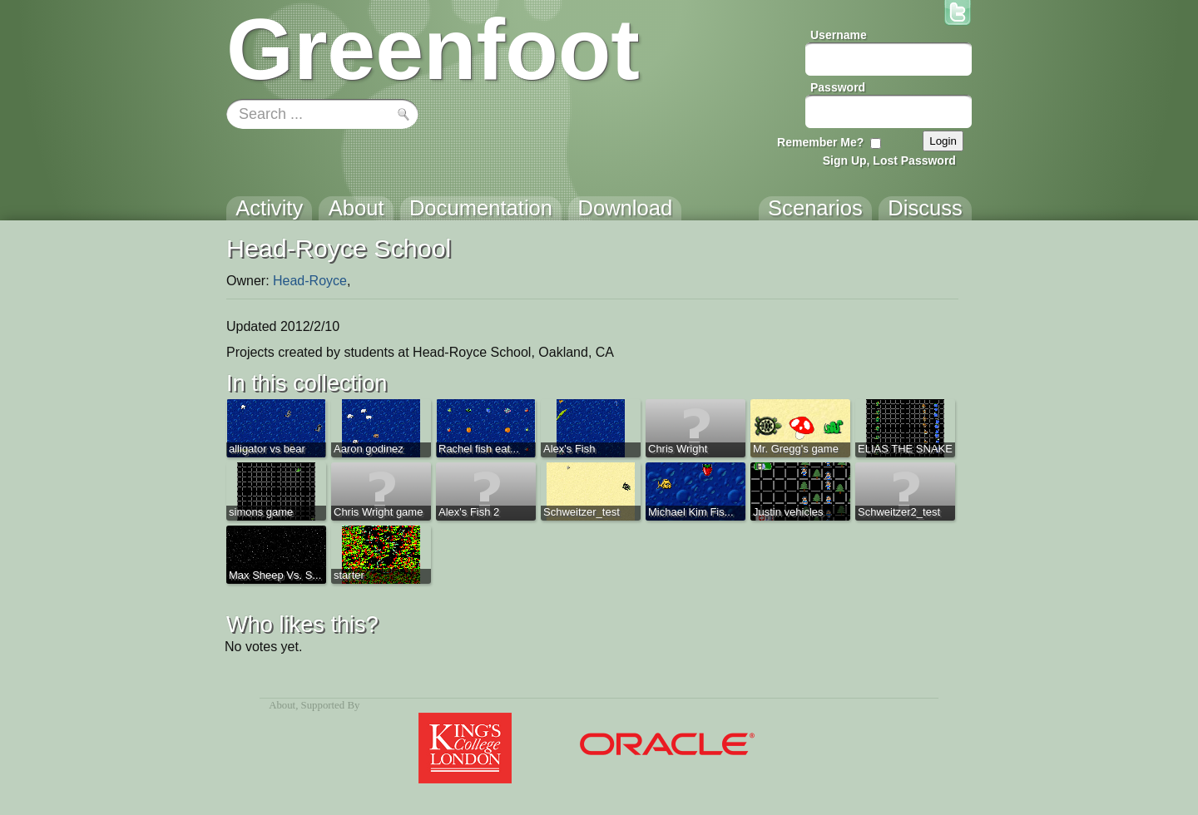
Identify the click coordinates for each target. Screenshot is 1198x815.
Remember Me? (820, 142)
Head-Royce (310, 281)
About (282, 705)
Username (838, 35)
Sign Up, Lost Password (889, 160)
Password (837, 87)
